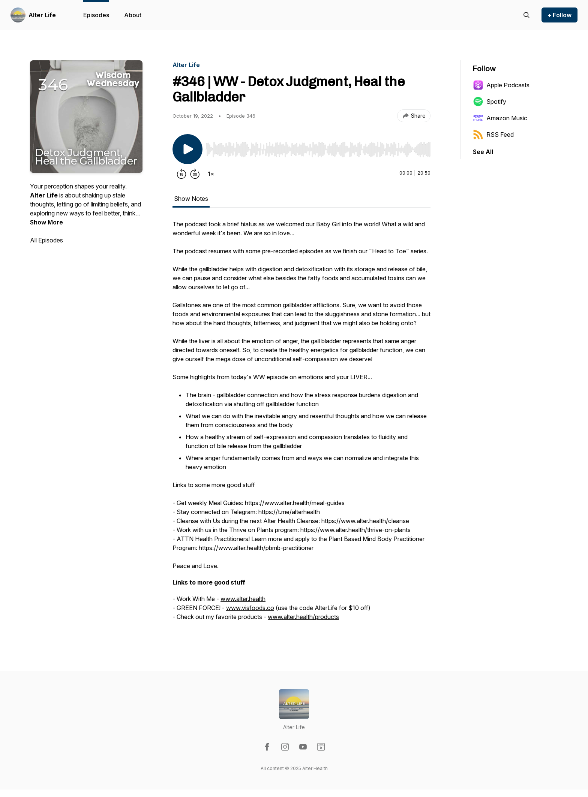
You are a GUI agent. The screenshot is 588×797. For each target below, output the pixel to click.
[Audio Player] (318, 147)
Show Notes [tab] (191, 198)
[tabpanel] (301, 424)
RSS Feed (493, 134)
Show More (46, 222)
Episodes (96, 15)
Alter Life (42, 15)
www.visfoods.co (250, 608)
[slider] (318, 149)
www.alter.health (243, 599)
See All (483, 152)
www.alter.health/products (303, 617)
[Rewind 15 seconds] (181, 174)
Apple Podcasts (501, 85)
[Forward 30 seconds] (195, 174)
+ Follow (560, 15)
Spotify (489, 101)
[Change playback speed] (210, 174)
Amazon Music (500, 118)
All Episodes (46, 240)
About (132, 15)
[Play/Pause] (187, 149)
